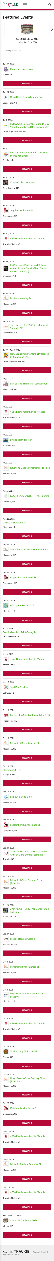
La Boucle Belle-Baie (21, 796)
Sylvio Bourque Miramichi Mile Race (29, 549)
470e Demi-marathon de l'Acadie (27, 1192)
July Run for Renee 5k (21, 210)
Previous (2, 29)
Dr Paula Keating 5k (20, 298)
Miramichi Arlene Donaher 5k (25, 1164)
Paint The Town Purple (21, 68)
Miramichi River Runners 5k (24, 743)
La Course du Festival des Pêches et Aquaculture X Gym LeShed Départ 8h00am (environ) (28, 268)
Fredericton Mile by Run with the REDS (30, 715)
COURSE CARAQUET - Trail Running (29, 495)
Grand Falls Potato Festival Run (26, 97)
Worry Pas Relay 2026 (22, 605)
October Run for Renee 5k (24, 1108)
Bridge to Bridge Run (21, 439)
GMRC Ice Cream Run (14, 522)
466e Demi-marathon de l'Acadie (27, 411)
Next (52, 29)
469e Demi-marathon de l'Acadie (27, 1136)
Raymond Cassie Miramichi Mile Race (30, 467)
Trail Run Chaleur (19, 687)
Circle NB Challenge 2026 (24, 1220)
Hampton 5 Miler (12, 769)
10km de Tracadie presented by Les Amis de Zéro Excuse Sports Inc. (29, 853)
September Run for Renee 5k (25, 824)
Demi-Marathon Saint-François (19, 632)
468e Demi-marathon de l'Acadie (27, 1023)
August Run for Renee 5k (23, 577)
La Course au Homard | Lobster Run (29, 383)
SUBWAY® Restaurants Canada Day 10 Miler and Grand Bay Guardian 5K (29, 125)
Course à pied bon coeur (22, 182)
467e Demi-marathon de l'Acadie (27, 658)
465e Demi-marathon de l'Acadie (27, 238)
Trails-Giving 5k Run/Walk (24, 1051)
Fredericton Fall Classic (22, 938)
